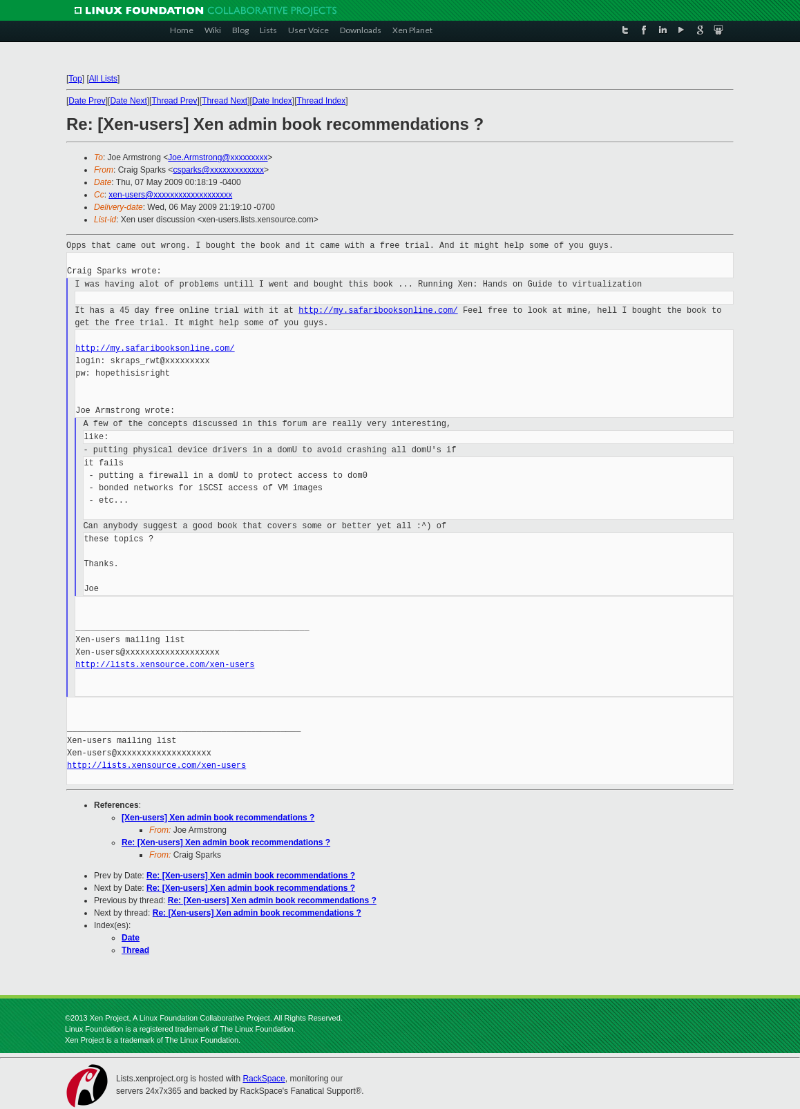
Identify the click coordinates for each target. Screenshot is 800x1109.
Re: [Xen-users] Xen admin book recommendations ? (226, 842)
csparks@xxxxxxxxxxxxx (218, 170)
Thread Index (321, 101)
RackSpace (263, 1078)
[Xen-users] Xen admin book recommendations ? (218, 817)
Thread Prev (174, 101)
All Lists (103, 79)
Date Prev (86, 101)
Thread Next (224, 101)
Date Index (272, 101)
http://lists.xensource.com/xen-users (164, 665)
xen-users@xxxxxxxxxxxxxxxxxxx (170, 195)
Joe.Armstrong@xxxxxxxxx (217, 157)
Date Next (128, 101)
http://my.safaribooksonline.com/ (377, 310)
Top (75, 79)
